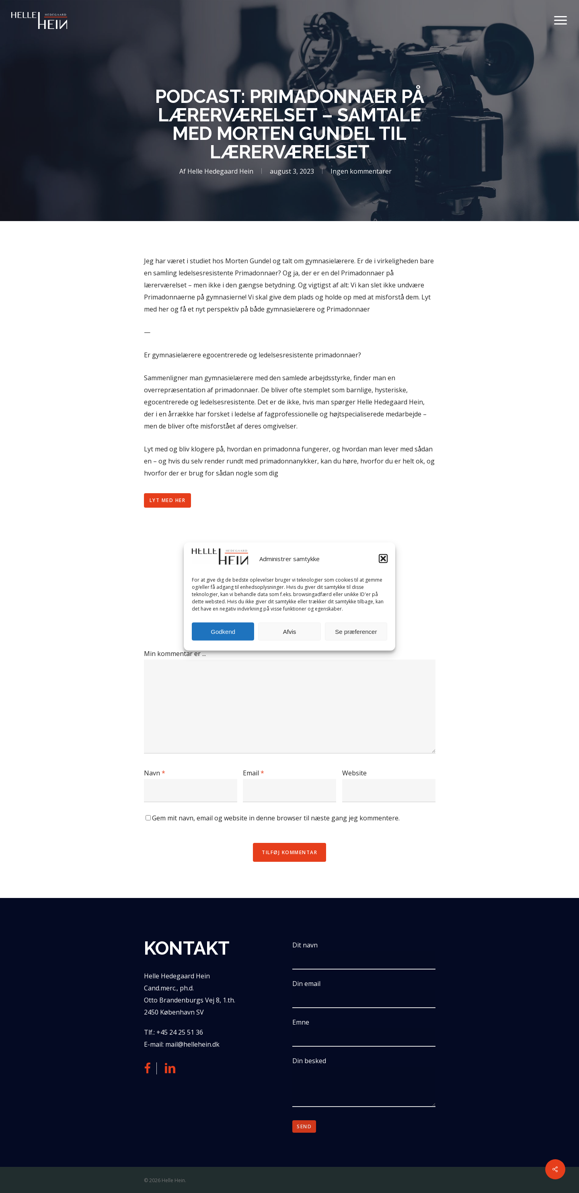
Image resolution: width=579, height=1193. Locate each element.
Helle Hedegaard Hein (220, 171)
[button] (383, 558)
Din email (363, 993)
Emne (363, 1032)
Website (354, 773)
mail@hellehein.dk (192, 1044)
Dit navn (363, 955)
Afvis (289, 631)
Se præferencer (356, 631)
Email (253, 773)
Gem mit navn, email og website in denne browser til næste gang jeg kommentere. (276, 818)
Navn (154, 773)
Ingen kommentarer (361, 171)
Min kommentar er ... (175, 653)
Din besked (363, 1083)
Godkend (223, 631)
